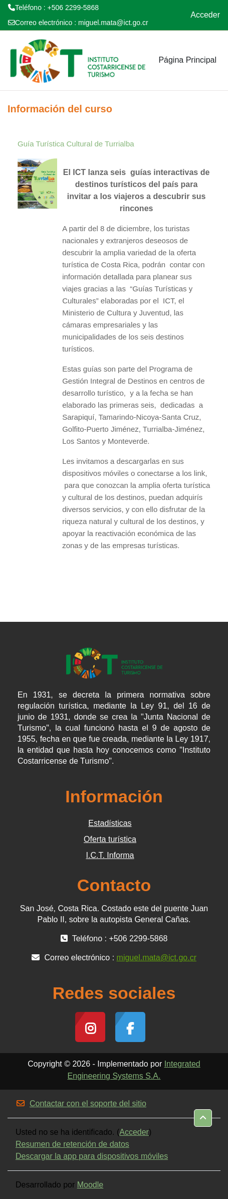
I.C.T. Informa (110, 855)
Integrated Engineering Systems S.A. (134, 1070)
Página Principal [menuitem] (187, 60)
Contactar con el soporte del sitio (81, 1103)
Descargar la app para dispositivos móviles (92, 1156)
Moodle (90, 1184)
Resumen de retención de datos (72, 1144)
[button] (203, 1118)
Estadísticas (109, 823)
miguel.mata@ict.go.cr (113, 23)
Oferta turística (110, 839)
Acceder (205, 15)
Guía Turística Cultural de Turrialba (76, 143)
